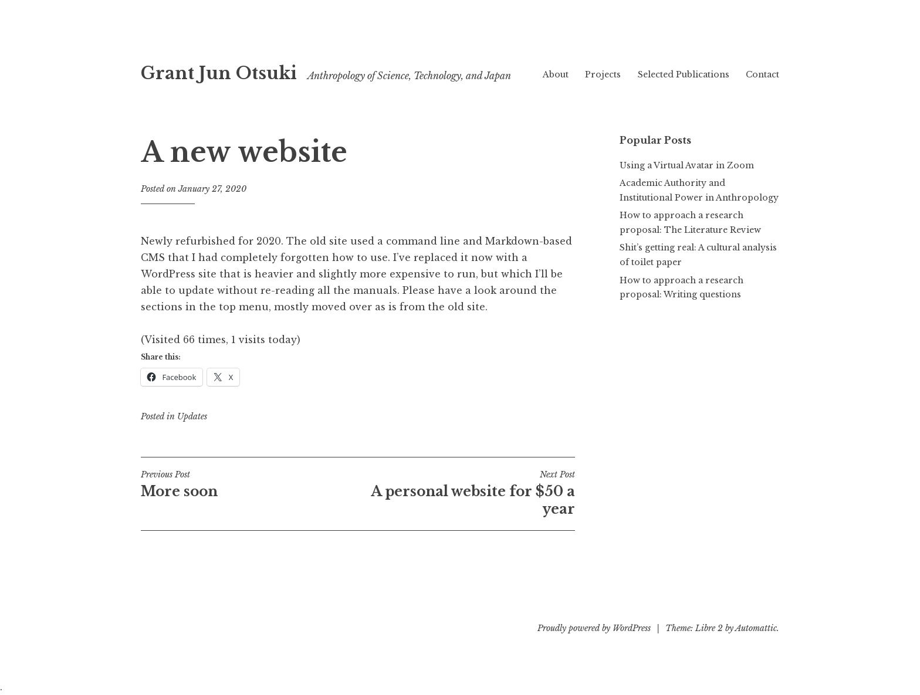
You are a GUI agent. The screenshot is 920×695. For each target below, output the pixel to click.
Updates (192, 416)
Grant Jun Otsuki (219, 73)
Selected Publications (683, 74)
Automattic (756, 628)
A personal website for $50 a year (466, 493)
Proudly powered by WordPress (594, 628)
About (556, 74)
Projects (603, 74)
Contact (762, 74)
